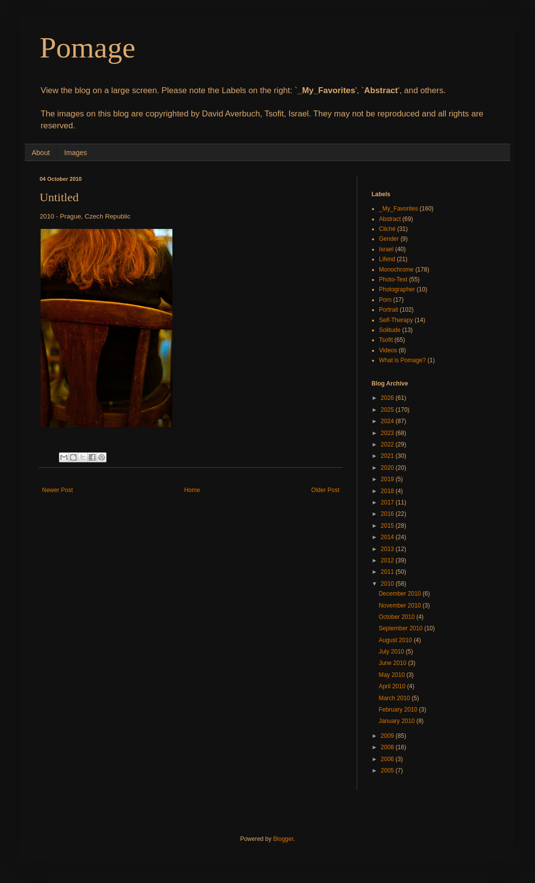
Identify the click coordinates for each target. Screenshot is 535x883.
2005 (388, 770)
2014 (388, 537)
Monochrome (396, 269)
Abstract (390, 219)
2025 (388, 409)
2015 (388, 525)
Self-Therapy (396, 320)
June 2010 (393, 663)
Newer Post (57, 490)
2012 (388, 560)
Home (192, 490)
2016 (388, 513)
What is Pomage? (402, 360)
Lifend (387, 259)
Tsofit (386, 339)
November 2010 (400, 605)
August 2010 (396, 640)
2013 (388, 549)
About (41, 153)
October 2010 (397, 616)
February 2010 (398, 709)
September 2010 (401, 628)
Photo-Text (393, 279)
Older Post (325, 490)
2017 (388, 502)
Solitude (389, 330)
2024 (388, 421)
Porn (385, 299)
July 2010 (392, 651)
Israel (386, 249)
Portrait (388, 309)
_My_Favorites (398, 208)
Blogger (283, 838)
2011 (388, 571)
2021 (388, 455)
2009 (388, 735)
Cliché (387, 228)
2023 (388, 433)
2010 (388, 583)
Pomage (87, 47)
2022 (388, 444)
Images (75, 153)
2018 (388, 491)
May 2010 (392, 674)
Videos (388, 350)
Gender (389, 238)
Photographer (397, 289)
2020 (388, 467)
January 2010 (397, 720)
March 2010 (395, 698)
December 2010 (400, 593)
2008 (388, 747)
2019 (388, 479)
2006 (388, 759)
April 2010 (392, 686)
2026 (388, 397)
